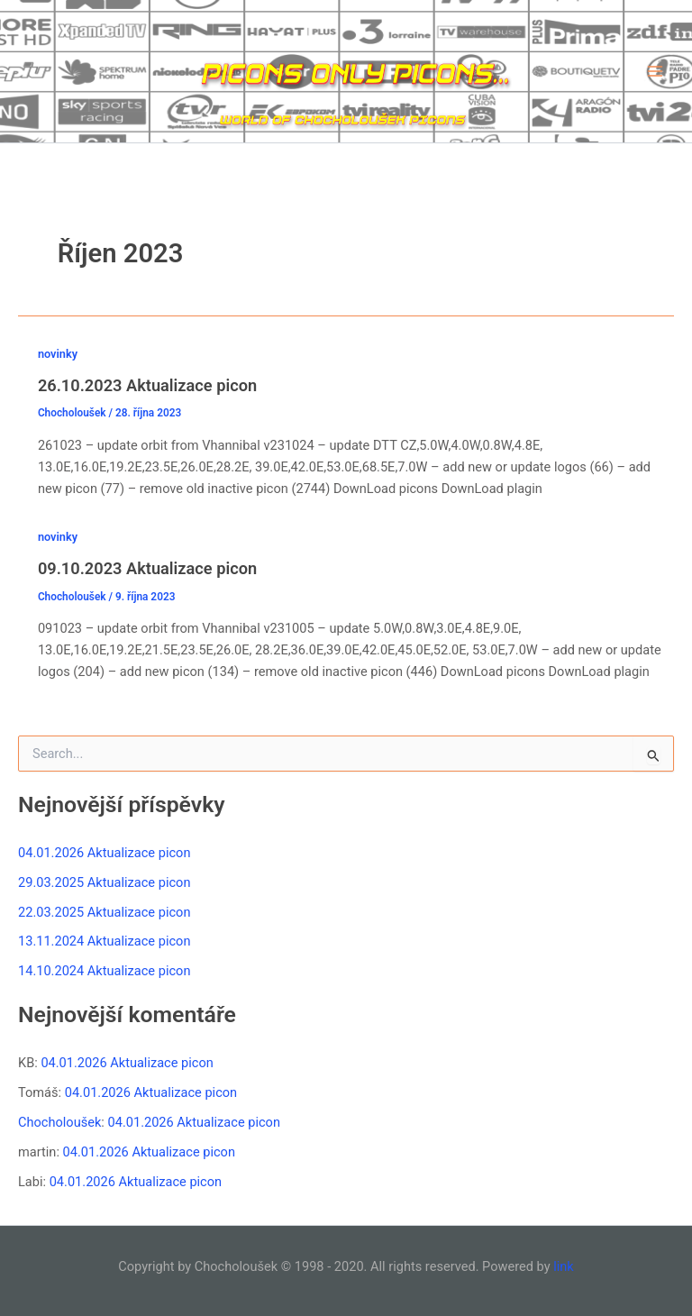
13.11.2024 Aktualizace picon (104, 941)
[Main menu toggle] (655, 71)
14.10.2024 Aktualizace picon (104, 971)
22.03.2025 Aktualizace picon (104, 912)
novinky (57, 354)
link (563, 1266)
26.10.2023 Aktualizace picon (147, 385)
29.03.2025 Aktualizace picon (104, 882)
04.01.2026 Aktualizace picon (104, 853)
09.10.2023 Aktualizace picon (147, 568)
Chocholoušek (59, 1122)
